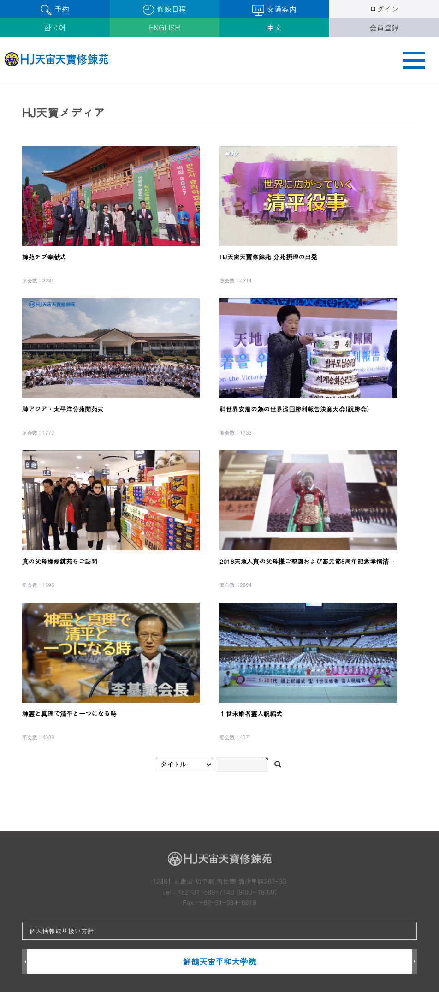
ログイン (384, 9)
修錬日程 (164, 9)
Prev (24, 961)
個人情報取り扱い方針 (62, 930)
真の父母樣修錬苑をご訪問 (60, 561)
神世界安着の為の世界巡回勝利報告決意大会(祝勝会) (294, 409)
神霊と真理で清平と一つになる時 (69, 713)
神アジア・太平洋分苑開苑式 (63, 409)
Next (414, 961)
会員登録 (384, 27)
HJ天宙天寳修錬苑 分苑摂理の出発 (268, 256)
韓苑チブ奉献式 (44, 256)
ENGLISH (164, 27)
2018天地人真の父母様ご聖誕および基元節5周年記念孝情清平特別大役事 (323, 561)
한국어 (55, 27)
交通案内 (274, 10)
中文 (274, 27)
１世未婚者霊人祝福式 (251, 713)
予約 (55, 9)
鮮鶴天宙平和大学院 (219, 961)
